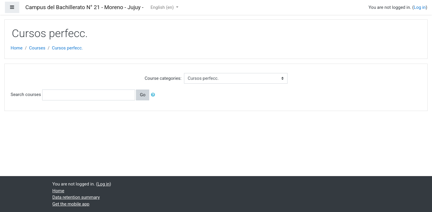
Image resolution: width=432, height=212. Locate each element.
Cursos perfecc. (67, 48)
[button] (154, 95)
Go (142, 94)
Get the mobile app (71, 204)
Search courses (26, 94)
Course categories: (163, 78)
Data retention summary (76, 197)
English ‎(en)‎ (162, 7)
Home (16, 48)
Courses (37, 48)
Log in (420, 7)
